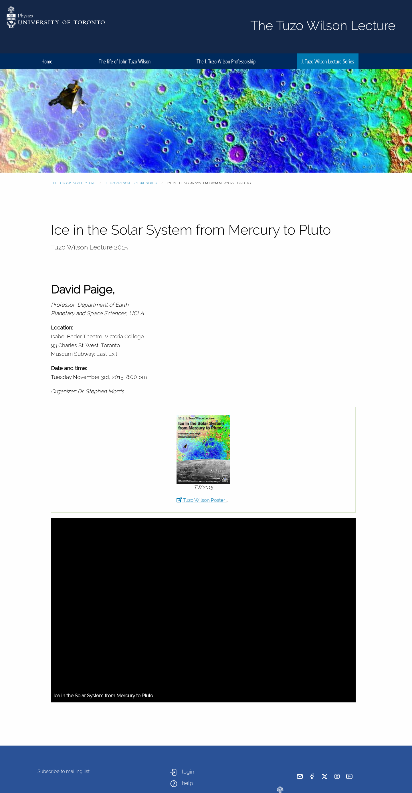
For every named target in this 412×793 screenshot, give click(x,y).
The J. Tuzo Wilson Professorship (226, 61)
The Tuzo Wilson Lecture (73, 183)
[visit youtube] (349, 776)
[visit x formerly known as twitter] (324, 776)
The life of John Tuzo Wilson (124, 61)
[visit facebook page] (312, 776)
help (187, 783)
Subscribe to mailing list (63, 771)
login (188, 771)
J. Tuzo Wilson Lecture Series (328, 61)
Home (46, 61)
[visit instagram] (337, 776)
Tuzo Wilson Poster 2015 (206, 500)
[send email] (299, 776)
